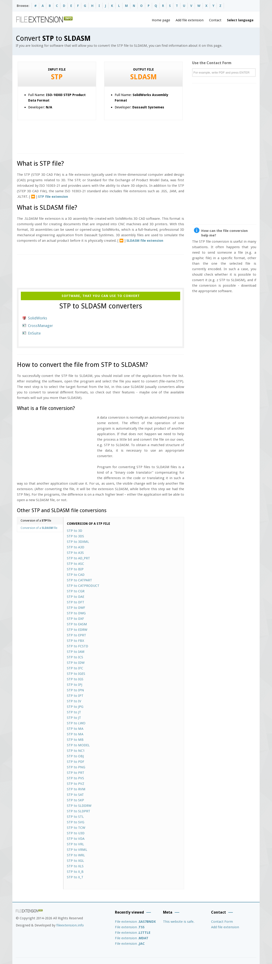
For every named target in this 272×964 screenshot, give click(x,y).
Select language (240, 20)
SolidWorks (37, 318)
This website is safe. (178, 922)
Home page (161, 20)
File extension (135, 922)
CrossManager (40, 325)
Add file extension (190, 20)
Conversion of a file (36, 520)
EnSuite (34, 333)
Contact (215, 20)
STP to (74, 531)
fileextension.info (70, 925)
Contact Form (222, 922)
